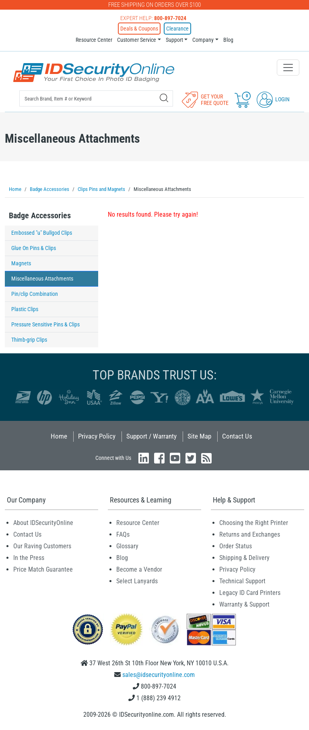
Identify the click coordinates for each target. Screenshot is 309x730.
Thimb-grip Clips (29, 339)
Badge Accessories (40, 215)
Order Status (235, 546)
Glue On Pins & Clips (33, 248)
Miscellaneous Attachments (42, 278)
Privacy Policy (96, 436)
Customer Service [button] (136, 40)
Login (273, 99)
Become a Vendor (139, 569)
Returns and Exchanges (249, 534)
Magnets (21, 263)
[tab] (51, 218)
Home (59, 436)
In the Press (28, 558)
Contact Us (237, 436)
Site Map (199, 436)
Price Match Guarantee (43, 569)
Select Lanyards (137, 581)
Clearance (177, 28)
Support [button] (174, 40)
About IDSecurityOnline (43, 523)
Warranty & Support (244, 604)
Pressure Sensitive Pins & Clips (45, 324)
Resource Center (94, 40)
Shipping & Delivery (244, 558)
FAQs (123, 534)
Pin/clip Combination (34, 294)
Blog (228, 40)
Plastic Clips (24, 309)
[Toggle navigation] (288, 67)
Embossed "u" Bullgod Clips (41, 233)
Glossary (127, 546)
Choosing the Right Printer (253, 523)
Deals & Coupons (139, 28)
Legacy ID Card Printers (249, 593)
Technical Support (242, 581)
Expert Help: (153, 18)
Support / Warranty (151, 436)
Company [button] (203, 40)
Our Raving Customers (42, 546)
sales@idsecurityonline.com (158, 675)
